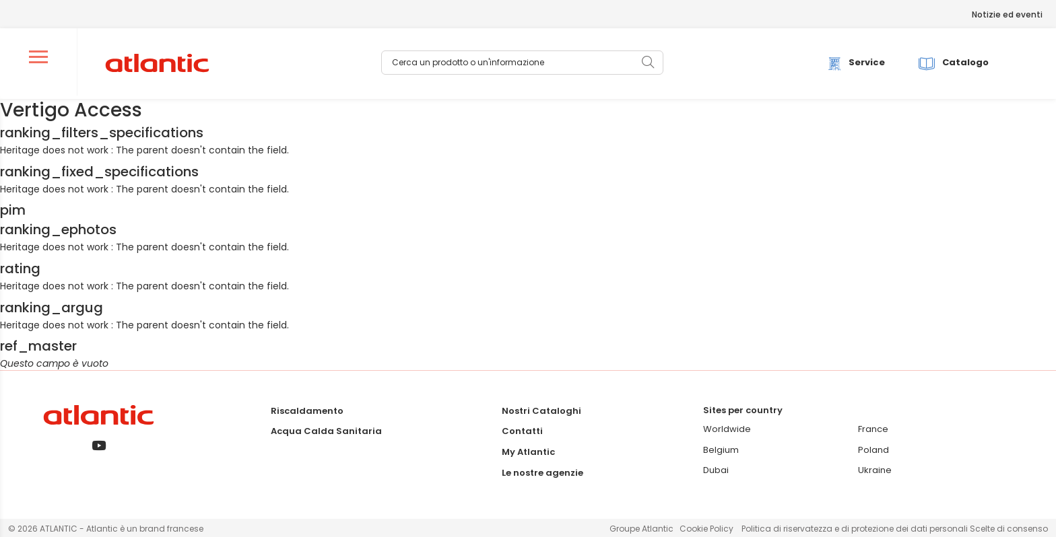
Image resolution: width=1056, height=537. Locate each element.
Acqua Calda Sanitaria (326, 431)
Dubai (716, 470)
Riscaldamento (307, 410)
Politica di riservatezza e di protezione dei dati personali (855, 528)
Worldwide (727, 429)
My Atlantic (528, 451)
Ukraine (875, 470)
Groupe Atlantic (641, 528)
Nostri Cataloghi (541, 410)
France (873, 429)
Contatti (522, 431)
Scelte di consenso (1009, 528)
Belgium (721, 449)
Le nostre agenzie (542, 472)
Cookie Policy (706, 528)
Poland (873, 449)
